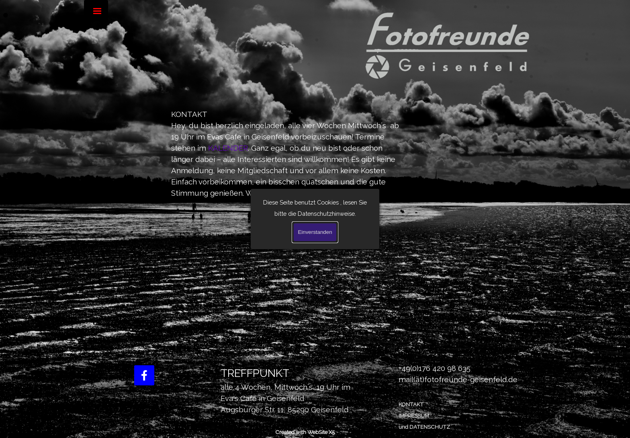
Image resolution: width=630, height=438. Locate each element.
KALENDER (228, 147)
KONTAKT (411, 404)
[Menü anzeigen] (97, 11)
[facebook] (144, 375)
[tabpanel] (289, 153)
